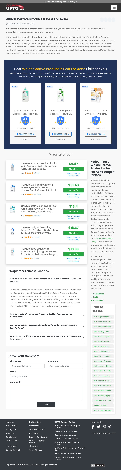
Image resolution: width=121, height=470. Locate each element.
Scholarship (11, 437)
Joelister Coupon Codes (66, 431)
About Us (10, 422)
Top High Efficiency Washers (105, 400)
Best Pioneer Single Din (103, 410)
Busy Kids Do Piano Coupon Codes (67, 426)
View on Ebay (73, 175)
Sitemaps (33, 446)
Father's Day (101, 238)
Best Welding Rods (101, 331)
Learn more (98, 294)
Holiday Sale (35, 422)
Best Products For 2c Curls (104, 346)
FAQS (95, 297)
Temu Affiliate (35, 450)
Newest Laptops (100, 405)
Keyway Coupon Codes (65, 435)
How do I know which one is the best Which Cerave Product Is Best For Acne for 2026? (45, 280)
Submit (46, 404)
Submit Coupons (37, 429)
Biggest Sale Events (38, 437)
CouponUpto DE (13, 450)
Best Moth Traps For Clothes (105, 351)
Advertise (10, 433)
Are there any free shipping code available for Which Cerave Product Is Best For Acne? (43, 326)
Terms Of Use (12, 440)
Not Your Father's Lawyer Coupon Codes (70, 449)
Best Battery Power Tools (103, 371)
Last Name (53, 361)
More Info (73, 169)
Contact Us (34, 425)
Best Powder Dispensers (103, 336)
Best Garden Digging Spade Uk (106, 395)
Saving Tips (11, 429)
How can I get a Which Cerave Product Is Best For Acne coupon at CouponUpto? (41, 315)
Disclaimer (34, 433)
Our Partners (11, 446)
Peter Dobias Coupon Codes (68, 453)
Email (13, 371)
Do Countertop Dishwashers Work (107, 366)
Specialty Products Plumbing (105, 356)
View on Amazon (73, 173)
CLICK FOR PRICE (25, 134)
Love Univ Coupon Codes (66, 438)
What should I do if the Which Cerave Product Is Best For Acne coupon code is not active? (45, 337)
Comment (15, 382)
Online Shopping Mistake (37, 441)
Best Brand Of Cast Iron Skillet (105, 361)
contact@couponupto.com (103, 433)
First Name (15, 361)
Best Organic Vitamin (102, 390)
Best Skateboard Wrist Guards (106, 326)
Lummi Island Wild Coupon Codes (67, 443)
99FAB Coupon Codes (65, 422)
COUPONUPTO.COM (26, 464)
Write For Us (11, 425)
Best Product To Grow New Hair (106, 381)
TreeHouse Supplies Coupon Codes (68, 458)
